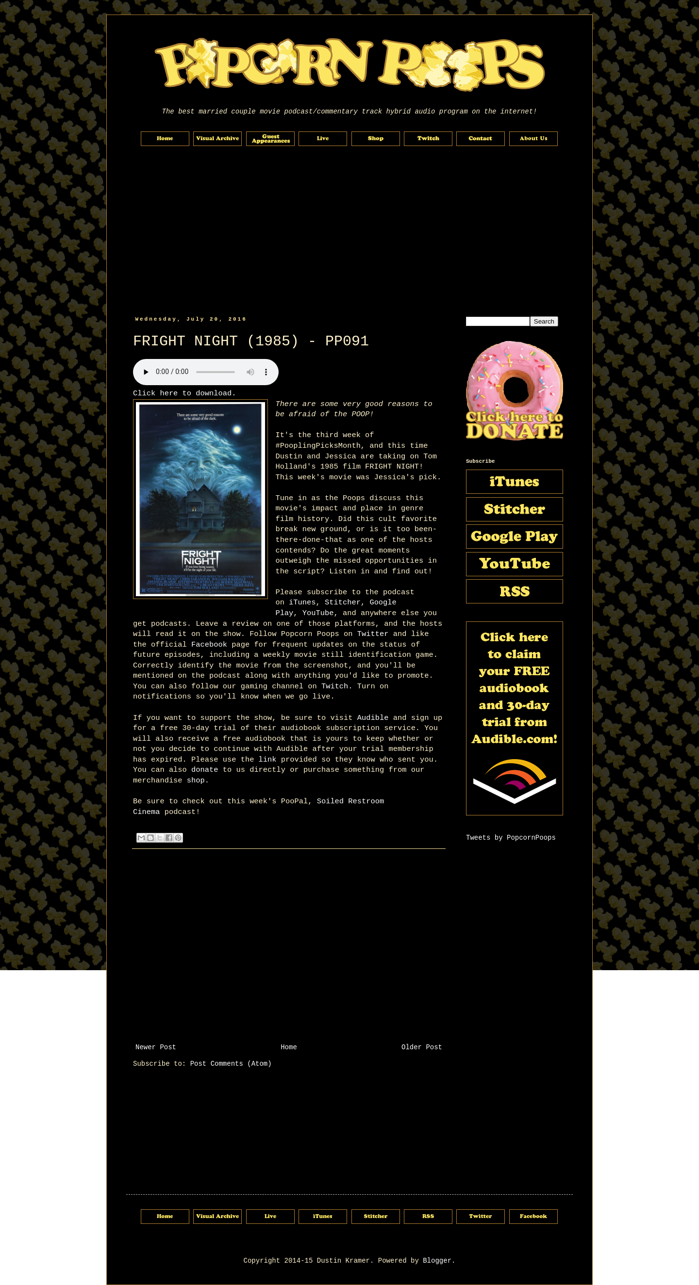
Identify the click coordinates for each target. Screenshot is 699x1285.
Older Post (421, 1047)
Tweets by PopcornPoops (511, 838)
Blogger (437, 1261)
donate (204, 769)
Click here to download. (184, 393)
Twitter (373, 634)
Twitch (334, 686)
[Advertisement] (349, 231)
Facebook (209, 644)
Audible (373, 718)
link (268, 759)
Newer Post (155, 1047)
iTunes (302, 602)
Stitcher (343, 602)
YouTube (318, 613)
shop (196, 780)
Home (289, 1047)
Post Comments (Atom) (231, 1064)
